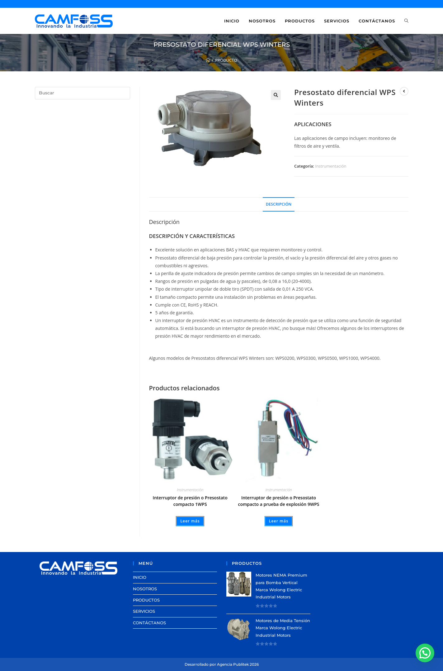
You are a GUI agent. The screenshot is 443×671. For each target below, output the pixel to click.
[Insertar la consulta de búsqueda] (82, 93)
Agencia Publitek (233, 664)
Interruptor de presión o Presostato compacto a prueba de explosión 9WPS (278, 501)
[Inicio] (208, 60)
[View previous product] (404, 91)
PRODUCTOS (146, 599)
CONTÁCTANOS (149, 622)
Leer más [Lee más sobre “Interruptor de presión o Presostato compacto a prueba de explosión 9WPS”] (279, 521)
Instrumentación (330, 166)
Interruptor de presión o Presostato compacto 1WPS (190, 501)
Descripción (278, 204)
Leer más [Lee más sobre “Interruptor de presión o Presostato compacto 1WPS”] (190, 521)
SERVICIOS (144, 611)
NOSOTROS (145, 588)
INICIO (139, 577)
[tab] (279, 204)
